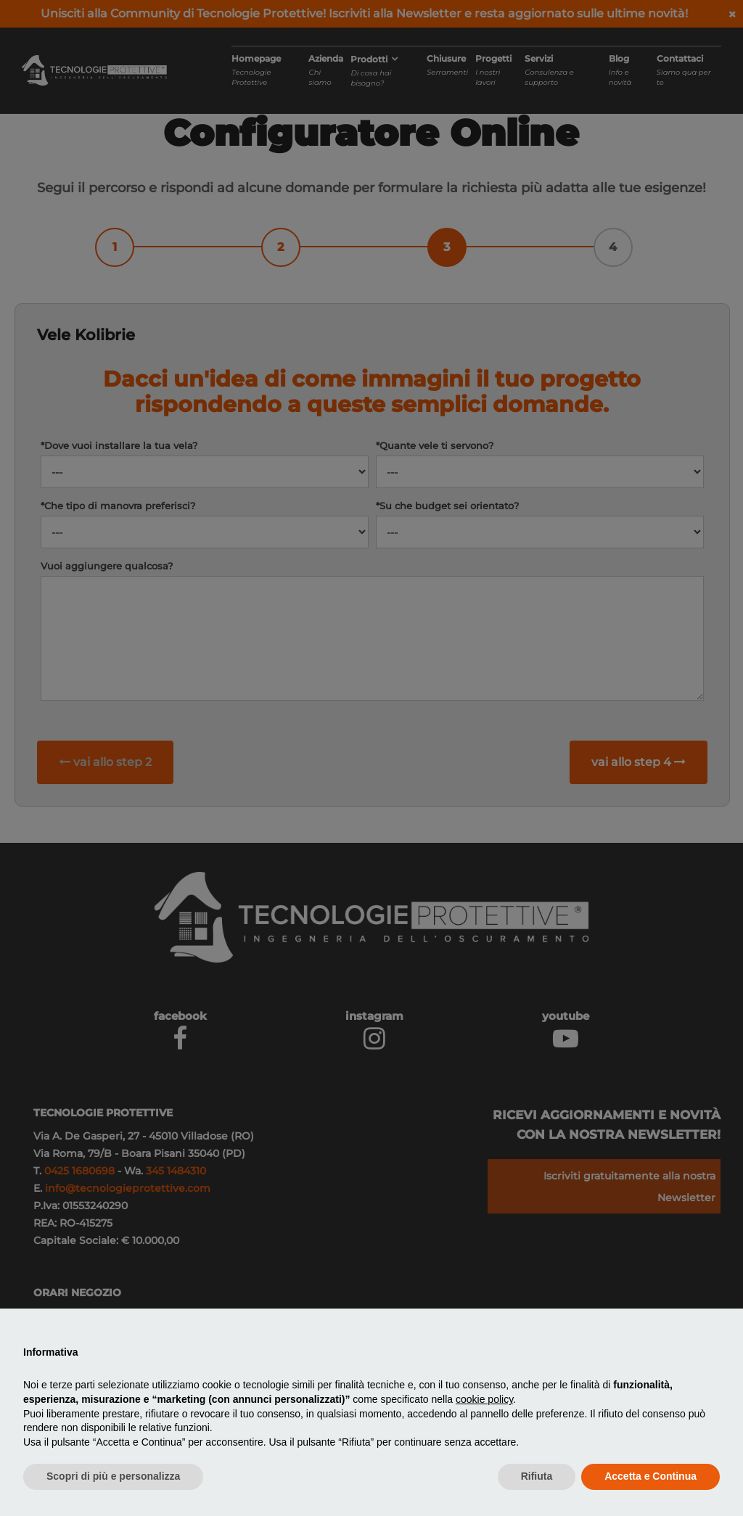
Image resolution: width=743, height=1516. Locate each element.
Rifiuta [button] (537, 1476)
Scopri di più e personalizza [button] (113, 1476)
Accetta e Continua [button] (650, 1476)
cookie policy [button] (484, 1399)
